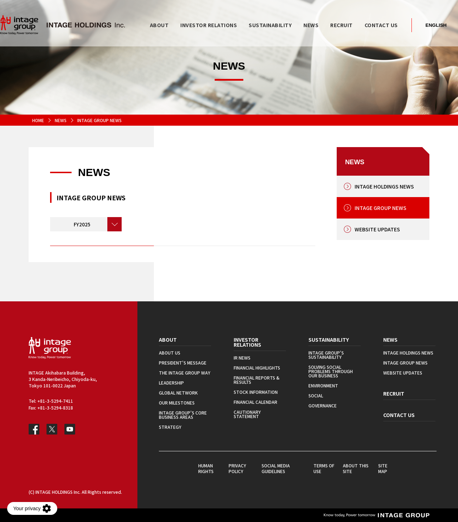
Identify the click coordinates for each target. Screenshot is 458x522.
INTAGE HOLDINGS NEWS (384, 186)
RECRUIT (393, 393)
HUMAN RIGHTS (206, 468)
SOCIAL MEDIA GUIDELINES (276, 468)
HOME (38, 120)
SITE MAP (383, 468)
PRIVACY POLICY (237, 468)
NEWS (61, 120)
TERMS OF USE (323, 468)
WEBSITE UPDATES (377, 229)
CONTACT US (399, 414)
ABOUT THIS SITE (356, 468)
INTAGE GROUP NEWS (380, 207)
